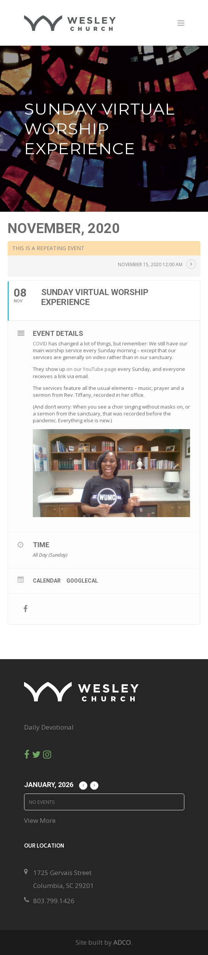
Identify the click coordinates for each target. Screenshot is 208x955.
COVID (40, 343)
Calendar (47, 581)
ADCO (122, 942)
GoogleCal (82, 581)
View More (40, 820)
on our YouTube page (91, 369)
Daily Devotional (49, 727)
